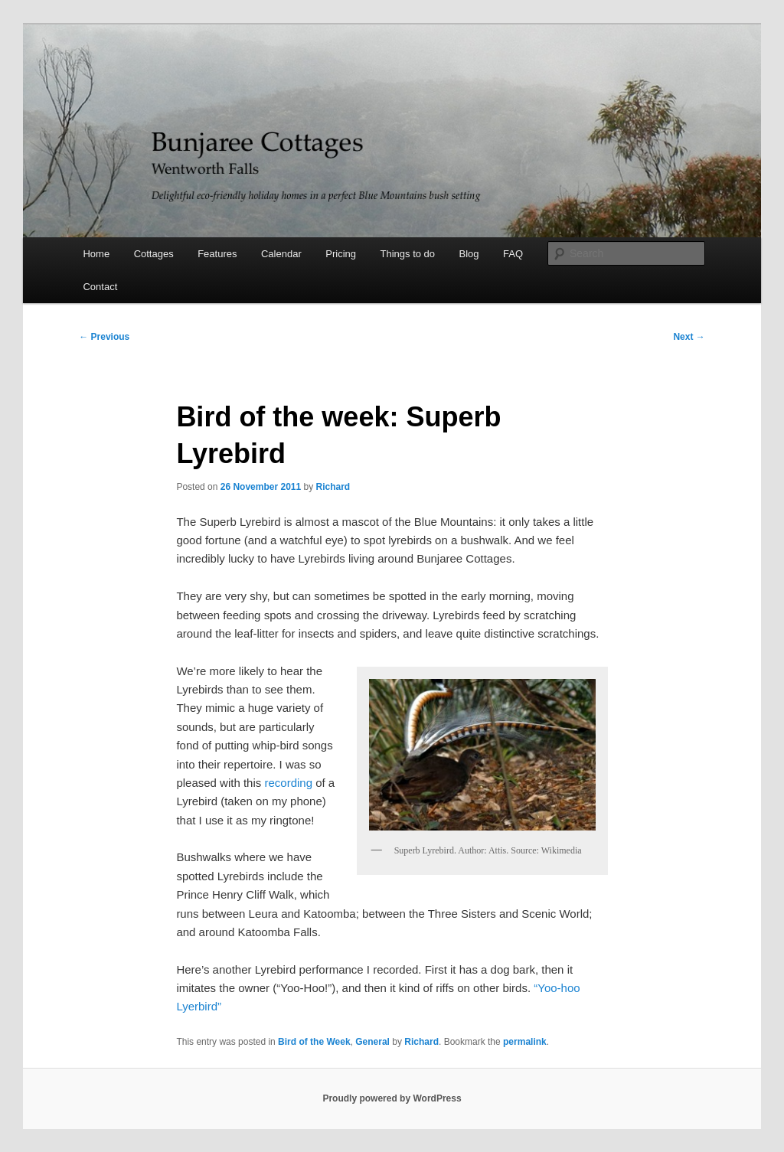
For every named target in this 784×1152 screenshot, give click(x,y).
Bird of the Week (314, 1041)
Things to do (408, 253)
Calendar (281, 253)
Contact (100, 286)
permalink (525, 1041)
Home (96, 253)
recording (288, 782)
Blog (469, 253)
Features (217, 253)
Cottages (154, 253)
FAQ (513, 253)
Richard (333, 486)
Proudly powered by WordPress (391, 1098)
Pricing (340, 253)
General (372, 1041)
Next (688, 336)
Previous (104, 336)
